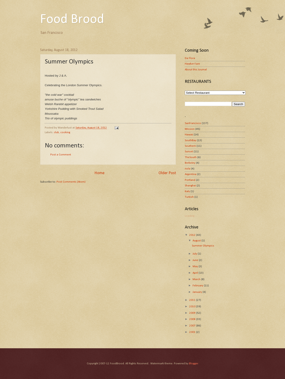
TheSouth (191, 157)
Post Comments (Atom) (71, 181)
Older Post (167, 173)
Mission (190, 129)
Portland (190, 180)
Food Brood (72, 19)
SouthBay (190, 140)
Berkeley (190, 162)
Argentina (190, 174)
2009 (192, 313)
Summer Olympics (203, 245)
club (56, 132)
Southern (190, 146)
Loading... (190, 215)
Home (99, 173)
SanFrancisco (193, 123)
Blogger (193, 363)
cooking (65, 132)
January (198, 292)
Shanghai (190, 185)
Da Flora (190, 58)
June (196, 260)
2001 (192, 332)
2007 (192, 325)
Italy (187, 191)
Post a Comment (60, 154)
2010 (192, 306)
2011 (192, 300)
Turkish (189, 197)
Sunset (189, 151)
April (196, 272)
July (195, 253)
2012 (192, 235)
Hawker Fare (192, 63)
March (197, 279)
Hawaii (189, 134)
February (198, 285)
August (197, 240)
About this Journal (196, 69)
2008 (192, 319)
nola (187, 168)
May (196, 266)
